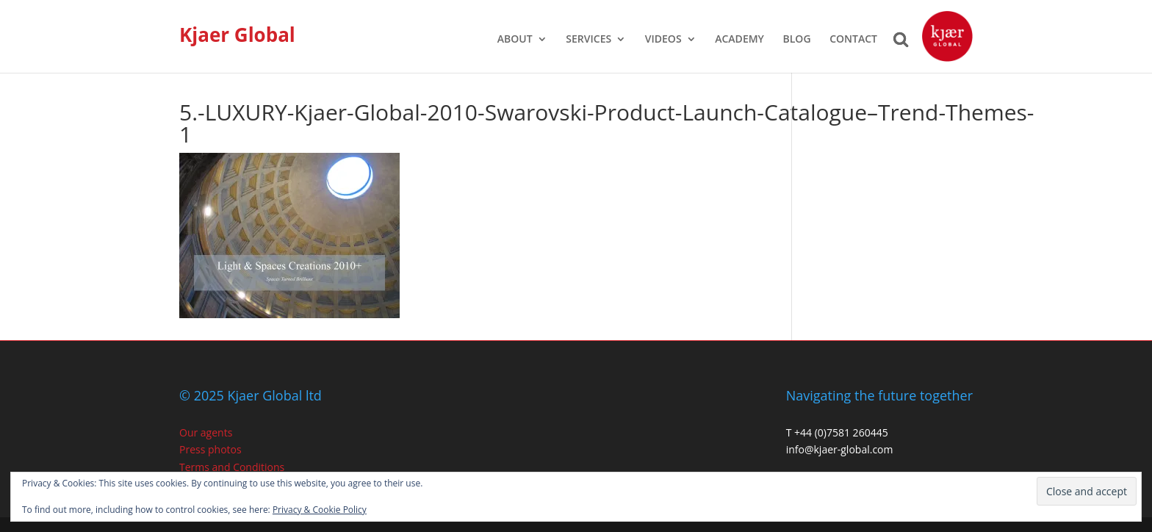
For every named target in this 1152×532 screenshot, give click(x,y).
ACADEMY (739, 40)
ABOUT (515, 40)
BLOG (797, 40)
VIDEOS (663, 40)
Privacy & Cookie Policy (320, 509)
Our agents (205, 432)
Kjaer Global (237, 34)
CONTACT (853, 40)
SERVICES (588, 40)
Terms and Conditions (231, 467)
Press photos (210, 449)
